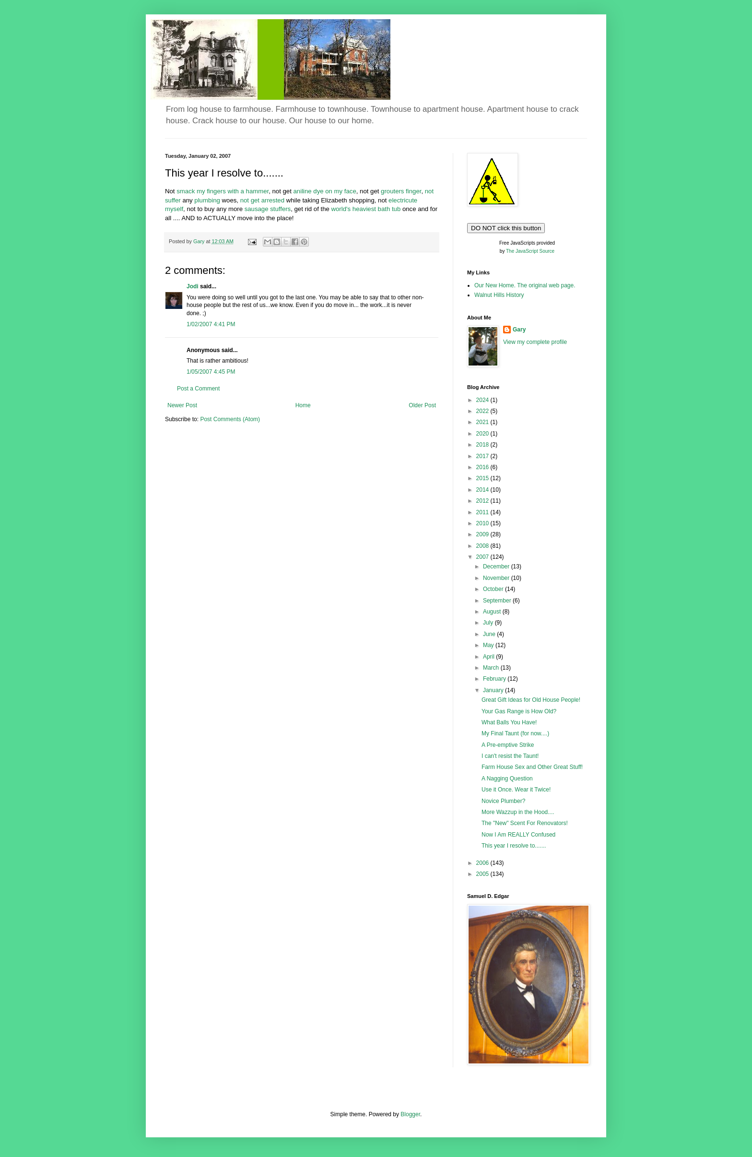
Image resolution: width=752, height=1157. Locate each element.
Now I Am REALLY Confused (518, 834)
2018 (483, 444)
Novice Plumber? (503, 801)
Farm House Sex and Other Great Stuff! (532, 767)
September (498, 600)
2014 (483, 489)
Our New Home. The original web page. (525, 285)
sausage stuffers (268, 209)
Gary (519, 329)
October (494, 589)
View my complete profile (535, 342)
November (497, 578)
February (495, 678)
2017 (483, 456)
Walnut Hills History (499, 295)
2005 (483, 874)
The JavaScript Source (530, 251)
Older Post (422, 405)
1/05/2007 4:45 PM (211, 371)
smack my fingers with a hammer (222, 191)
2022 (483, 411)
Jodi (193, 286)
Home (303, 405)
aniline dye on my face (325, 191)
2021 (483, 422)
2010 (483, 523)
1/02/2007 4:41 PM (211, 324)
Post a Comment (198, 388)
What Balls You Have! (509, 722)
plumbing (208, 200)
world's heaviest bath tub (366, 209)
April (489, 656)
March (492, 667)
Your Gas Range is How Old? (519, 711)
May (489, 645)
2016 (483, 467)
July (489, 622)
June (490, 634)
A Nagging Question (507, 778)
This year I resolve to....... (514, 845)
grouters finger (401, 191)
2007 (483, 557)
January (494, 690)
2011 (483, 512)
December (497, 566)
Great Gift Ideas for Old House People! (531, 700)
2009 (483, 534)
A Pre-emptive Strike (508, 745)
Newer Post (182, 405)
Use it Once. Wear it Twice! (516, 789)
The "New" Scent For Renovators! (525, 823)
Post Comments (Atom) (230, 419)
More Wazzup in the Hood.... (518, 812)
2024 (483, 400)
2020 (483, 433)
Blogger (410, 1114)
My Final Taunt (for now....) (515, 733)
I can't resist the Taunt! (510, 756)
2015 (483, 478)
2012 (483, 500)
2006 (483, 863)
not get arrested (263, 200)
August (493, 611)
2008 (483, 546)
